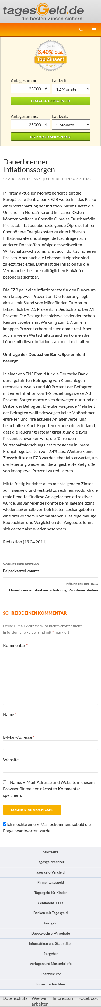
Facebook (88, 998)
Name (9, 714)
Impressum (63, 998)
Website (11, 759)
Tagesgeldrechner (50, 862)
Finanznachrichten (50, 984)
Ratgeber (50, 954)
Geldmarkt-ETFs (50, 903)
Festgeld (50, 923)
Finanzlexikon (50, 974)
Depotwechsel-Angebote (50, 933)
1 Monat (71, 89)
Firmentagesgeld (50, 882)
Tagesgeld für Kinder (50, 892)
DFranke (34, 179)
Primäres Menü (94, 29)
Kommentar (15, 645)
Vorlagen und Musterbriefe (51, 964)
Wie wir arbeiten (40, 1001)
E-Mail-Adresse (18, 737)
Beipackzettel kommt (50, 567)
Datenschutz (14, 998)
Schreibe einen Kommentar (68, 179)
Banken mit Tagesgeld (50, 913)
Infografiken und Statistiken (50, 943)
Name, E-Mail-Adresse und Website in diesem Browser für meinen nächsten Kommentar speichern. (49, 789)
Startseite (50, 852)
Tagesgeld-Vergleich (50, 872)
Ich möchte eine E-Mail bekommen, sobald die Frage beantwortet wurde (47, 827)
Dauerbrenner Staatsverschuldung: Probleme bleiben (50, 586)
